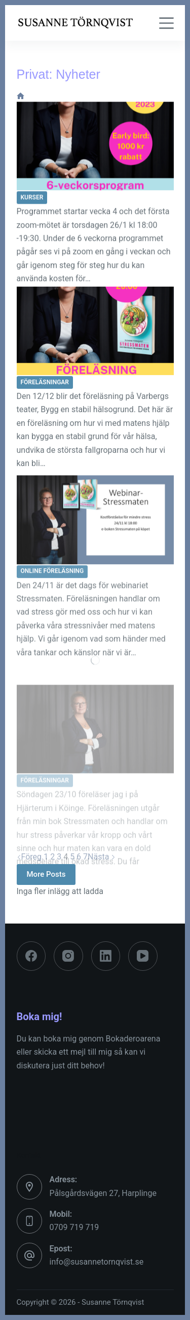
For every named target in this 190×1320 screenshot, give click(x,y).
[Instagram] (68, 956)
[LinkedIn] (106, 956)
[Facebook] (31, 956)
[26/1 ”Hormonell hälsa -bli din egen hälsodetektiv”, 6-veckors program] (95, 146)
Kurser (32, 197)
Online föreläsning (52, 578)
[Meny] (166, 23)
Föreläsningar (45, 383)
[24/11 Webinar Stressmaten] (95, 527)
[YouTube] (143, 956)
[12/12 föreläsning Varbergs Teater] (95, 332)
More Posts (46, 874)
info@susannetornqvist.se (97, 1262)
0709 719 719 (74, 1227)
